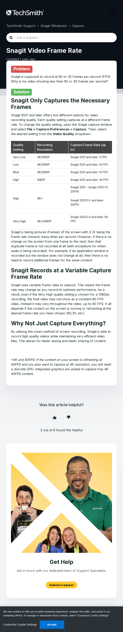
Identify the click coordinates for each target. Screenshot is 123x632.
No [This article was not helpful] (68, 417)
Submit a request (61, 585)
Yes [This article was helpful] (54, 417)
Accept (52, 624)
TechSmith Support (21, 26)
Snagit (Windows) (54, 26)
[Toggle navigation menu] (112, 12)
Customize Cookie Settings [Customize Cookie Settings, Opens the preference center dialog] (20, 624)
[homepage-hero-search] (61, 37)
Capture (78, 26)
